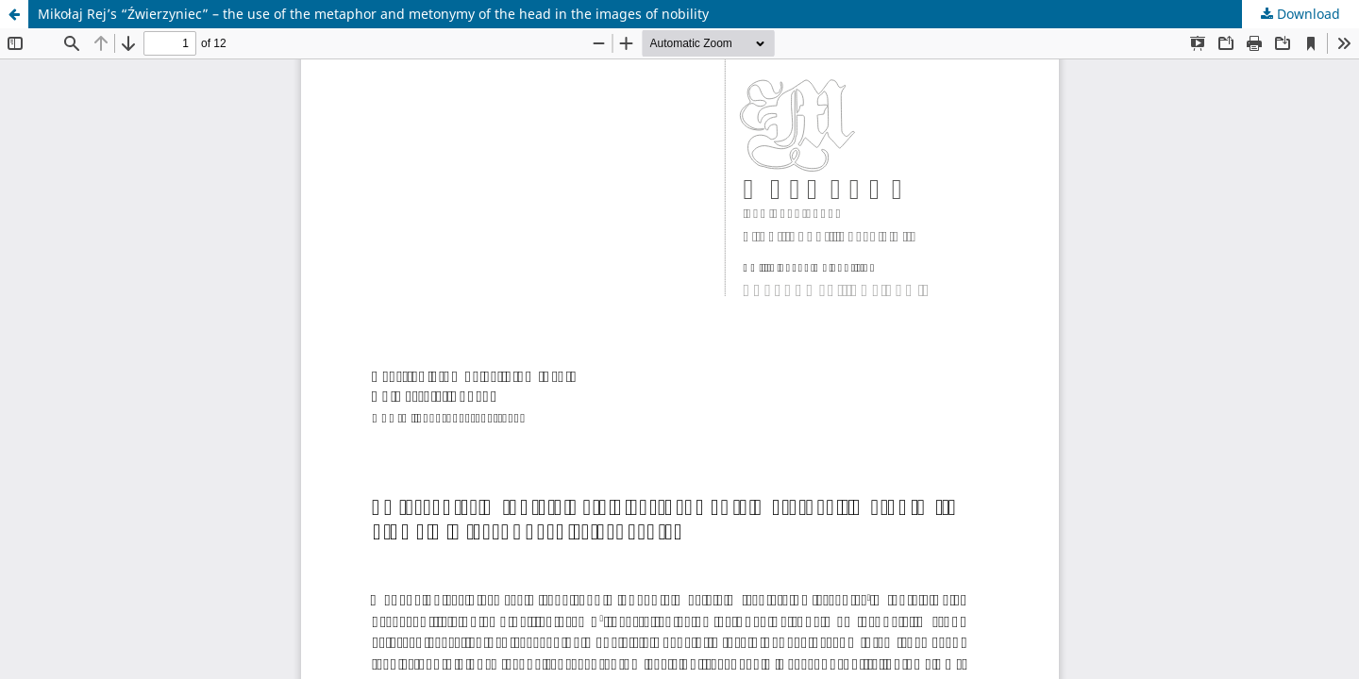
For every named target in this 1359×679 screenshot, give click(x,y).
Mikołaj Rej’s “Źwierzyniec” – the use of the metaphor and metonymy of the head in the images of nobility (373, 14)
